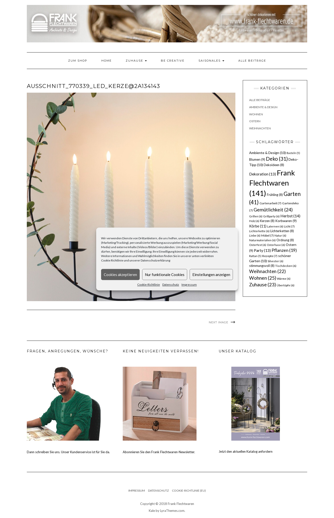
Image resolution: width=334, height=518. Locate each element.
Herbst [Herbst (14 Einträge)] (290, 215)
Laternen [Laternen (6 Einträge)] (275, 226)
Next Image (218, 322)
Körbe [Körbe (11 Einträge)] (257, 226)
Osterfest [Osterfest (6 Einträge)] (257, 244)
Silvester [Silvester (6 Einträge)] (275, 261)
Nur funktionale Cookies (164, 274)
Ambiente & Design (263, 107)
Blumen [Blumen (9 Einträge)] (257, 159)
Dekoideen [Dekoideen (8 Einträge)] (274, 165)
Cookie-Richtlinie (148, 284)
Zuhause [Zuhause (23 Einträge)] (262, 284)
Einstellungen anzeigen (211, 274)
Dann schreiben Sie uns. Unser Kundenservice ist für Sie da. (68, 452)
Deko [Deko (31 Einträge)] (277, 159)
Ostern (254, 121)
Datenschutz (170, 284)
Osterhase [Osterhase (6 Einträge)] (276, 244)
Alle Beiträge (252, 60)
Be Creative (172, 60)
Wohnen (256, 114)
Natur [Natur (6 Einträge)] (280, 235)
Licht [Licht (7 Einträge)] (289, 226)
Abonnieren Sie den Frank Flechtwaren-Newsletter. (159, 452)
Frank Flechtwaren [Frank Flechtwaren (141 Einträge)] (272, 183)
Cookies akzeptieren (120, 274)
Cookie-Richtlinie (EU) (189, 490)
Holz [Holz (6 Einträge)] (254, 221)
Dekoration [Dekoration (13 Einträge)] (262, 174)
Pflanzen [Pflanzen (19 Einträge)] (284, 250)
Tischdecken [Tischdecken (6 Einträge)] (285, 265)
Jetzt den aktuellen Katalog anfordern (246, 451)
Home (106, 60)
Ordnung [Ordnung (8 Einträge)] (285, 240)
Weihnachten (260, 128)
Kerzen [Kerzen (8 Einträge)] (267, 221)
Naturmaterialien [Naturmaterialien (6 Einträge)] (262, 240)
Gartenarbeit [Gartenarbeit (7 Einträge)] (270, 203)
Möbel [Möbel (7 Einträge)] (267, 235)
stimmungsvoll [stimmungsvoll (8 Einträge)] (261, 266)
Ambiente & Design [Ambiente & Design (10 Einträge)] (267, 153)
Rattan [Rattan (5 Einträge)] (255, 256)
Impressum (189, 284)
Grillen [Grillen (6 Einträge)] (255, 216)
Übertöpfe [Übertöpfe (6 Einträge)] (285, 285)
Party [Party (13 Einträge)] (262, 250)
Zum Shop (77, 60)
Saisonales (211, 60)
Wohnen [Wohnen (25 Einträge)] (262, 278)
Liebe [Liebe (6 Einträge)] (254, 235)
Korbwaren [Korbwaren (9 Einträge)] (286, 221)
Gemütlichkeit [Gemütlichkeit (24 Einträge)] (273, 209)
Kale (152, 511)
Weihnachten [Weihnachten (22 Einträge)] (267, 271)
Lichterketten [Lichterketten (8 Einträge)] (282, 231)
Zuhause (136, 60)
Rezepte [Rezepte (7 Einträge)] (269, 256)
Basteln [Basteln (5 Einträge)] (293, 153)
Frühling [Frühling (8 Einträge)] (275, 195)
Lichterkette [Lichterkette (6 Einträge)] (259, 231)
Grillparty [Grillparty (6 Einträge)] (271, 216)
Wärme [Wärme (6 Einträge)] (283, 278)
